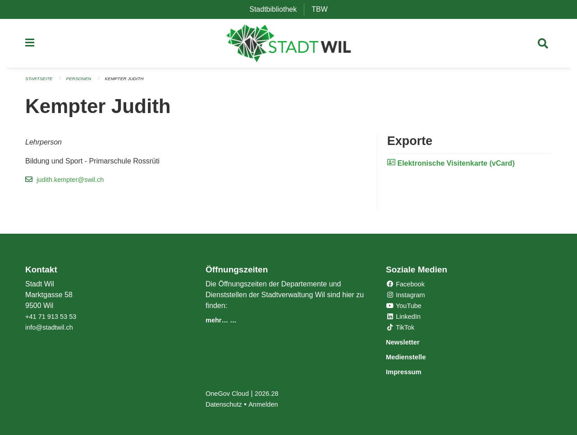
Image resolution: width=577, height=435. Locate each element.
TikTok (401, 328)
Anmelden (268, 404)
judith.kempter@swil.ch (74, 182)
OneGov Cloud (229, 393)
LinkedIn (405, 318)
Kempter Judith (131, 82)
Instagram (407, 296)
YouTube (405, 307)
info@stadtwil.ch (51, 328)
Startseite (40, 82)
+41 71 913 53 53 (53, 318)
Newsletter (407, 343)
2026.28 (272, 393)
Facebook (407, 285)
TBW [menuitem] (323, 9)
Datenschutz (226, 404)
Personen (83, 82)
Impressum (408, 371)
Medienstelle (411, 357)
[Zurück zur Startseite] (288, 45)
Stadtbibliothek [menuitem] (276, 9)
